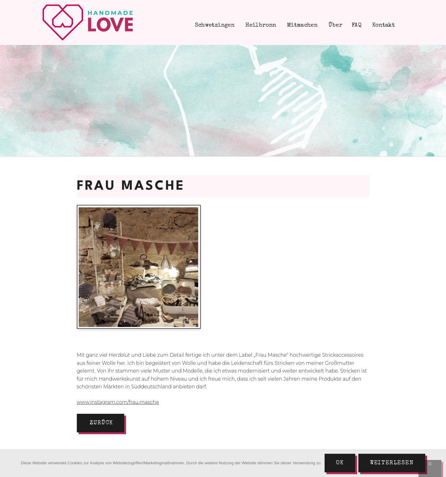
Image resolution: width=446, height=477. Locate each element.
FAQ (356, 25)
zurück (101, 423)
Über (334, 25)
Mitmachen (302, 25)
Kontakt (383, 25)
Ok (340, 463)
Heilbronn (260, 25)
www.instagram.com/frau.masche (118, 402)
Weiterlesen (392, 463)
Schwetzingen (213, 25)
